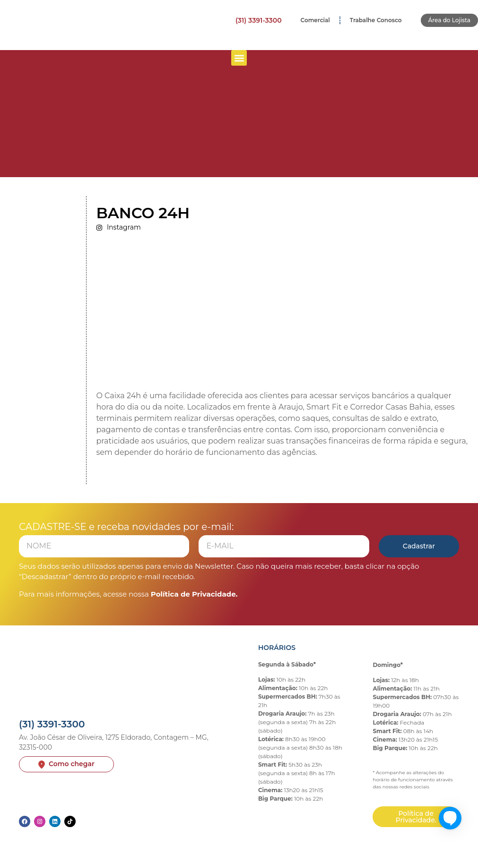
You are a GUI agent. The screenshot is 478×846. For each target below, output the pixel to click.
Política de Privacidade (193, 594)
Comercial (315, 20)
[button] (239, 58)
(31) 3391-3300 (258, 20)
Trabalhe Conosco (376, 20)
